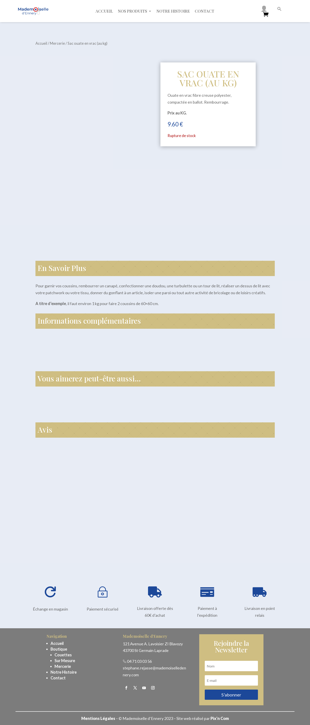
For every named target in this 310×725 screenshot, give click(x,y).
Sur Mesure (65, 660)
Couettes (63, 654)
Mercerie (57, 43)
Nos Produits (132, 11)
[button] (279, 9)
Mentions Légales (98, 718)
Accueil (104, 11)
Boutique (59, 649)
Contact (204, 11)
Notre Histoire (64, 672)
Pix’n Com (220, 718)
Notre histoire (173, 11)
